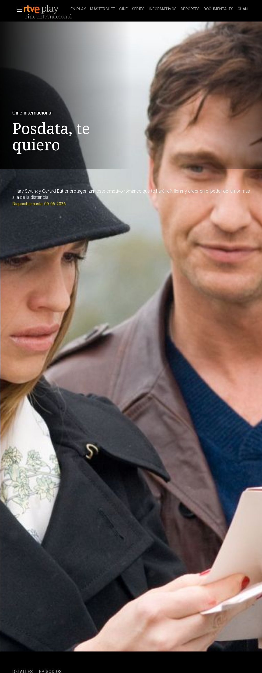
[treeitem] (78, 9)
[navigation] (159, 9)
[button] (18, 9)
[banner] (46, 9)
